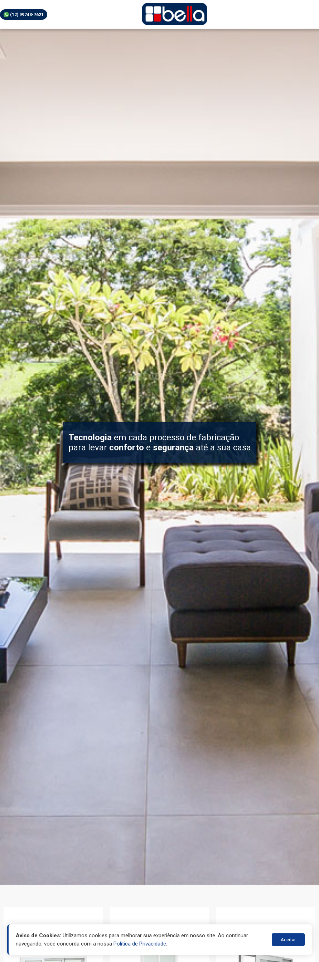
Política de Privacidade (139, 944)
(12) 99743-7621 (24, 14)
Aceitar (288, 939)
